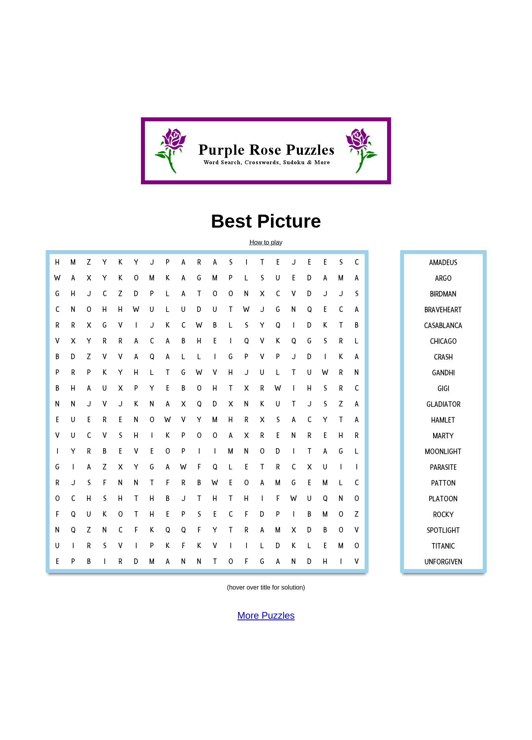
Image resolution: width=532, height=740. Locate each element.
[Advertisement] (236, 55)
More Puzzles (266, 615)
